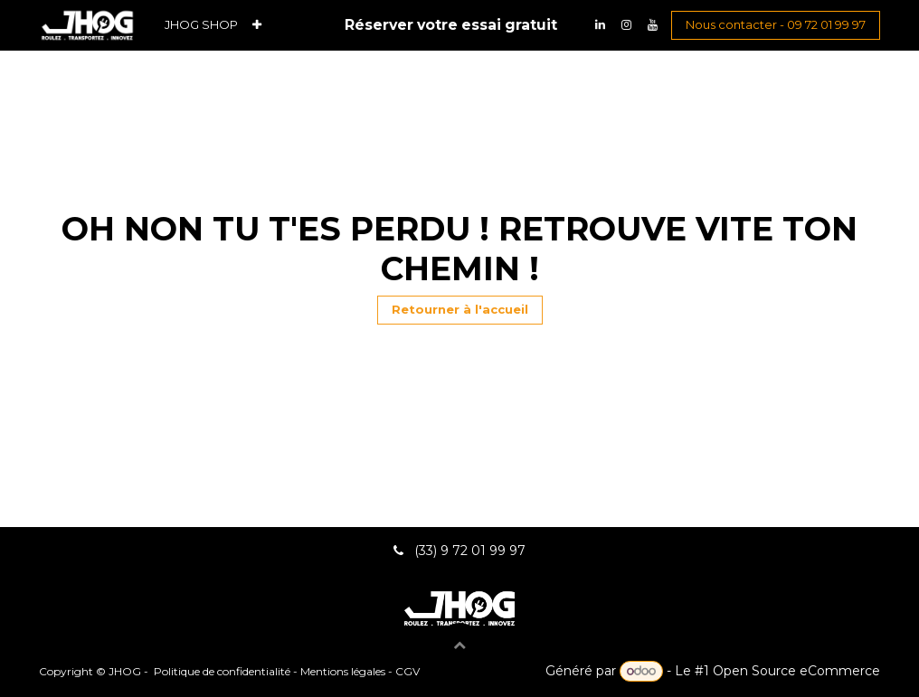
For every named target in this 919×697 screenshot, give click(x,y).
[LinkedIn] (599, 25)
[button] (459, 644)
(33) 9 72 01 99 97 (471, 550)
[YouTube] (652, 25)
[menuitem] (201, 24)
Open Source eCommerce (796, 671)
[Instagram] (626, 25)
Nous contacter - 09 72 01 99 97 (776, 24)
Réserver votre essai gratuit (451, 24)
